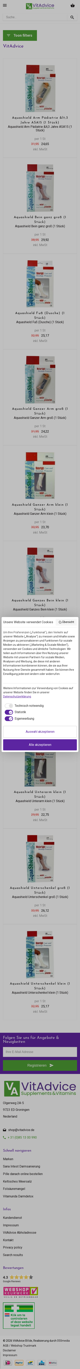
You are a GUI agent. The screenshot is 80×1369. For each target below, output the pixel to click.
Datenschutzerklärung (17, 696)
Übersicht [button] (66, 622)
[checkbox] (23, 705)
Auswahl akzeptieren (40, 732)
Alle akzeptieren (40, 745)
